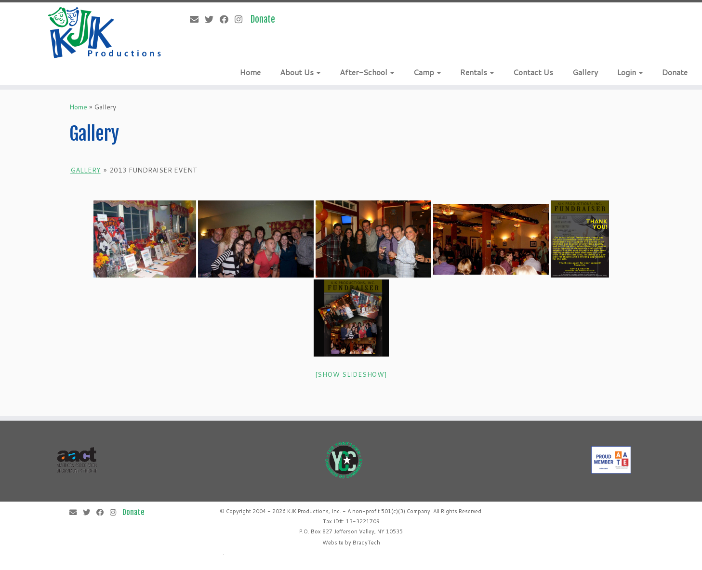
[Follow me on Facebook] (227, 19)
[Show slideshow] (351, 374)
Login (630, 72)
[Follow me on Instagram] (242, 19)
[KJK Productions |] (105, 32)
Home (250, 72)
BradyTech (366, 542)
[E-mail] (197, 19)
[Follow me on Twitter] (212, 19)
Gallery (585, 72)
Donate (675, 72)
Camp (427, 72)
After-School (367, 72)
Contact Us (533, 72)
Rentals (477, 72)
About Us (300, 72)
